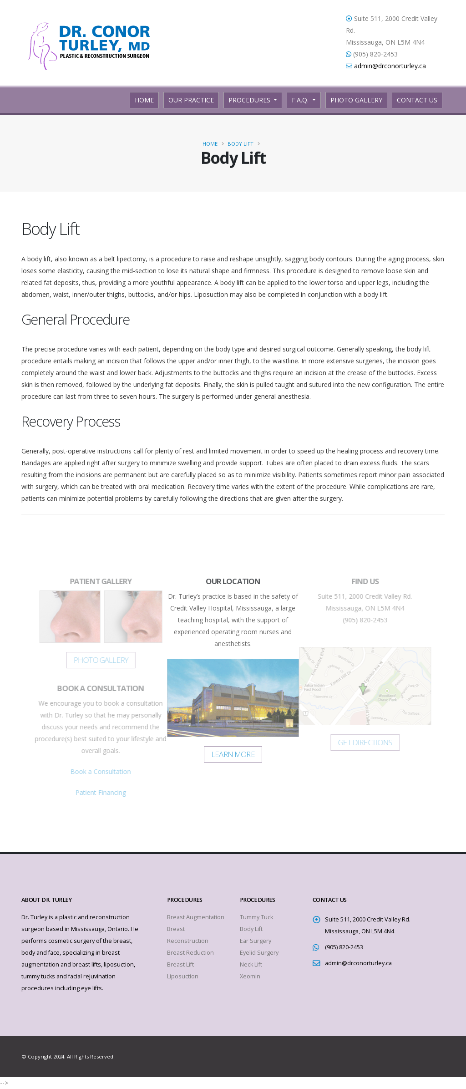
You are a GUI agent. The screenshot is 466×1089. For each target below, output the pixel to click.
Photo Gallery (356, 100)
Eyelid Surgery (259, 953)
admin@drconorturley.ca (390, 65)
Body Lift (240, 143)
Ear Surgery (255, 941)
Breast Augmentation (195, 917)
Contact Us (417, 100)
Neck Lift (251, 964)
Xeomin (250, 976)
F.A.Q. (301, 100)
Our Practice (191, 100)
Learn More (233, 754)
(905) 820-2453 (344, 947)
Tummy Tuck (256, 917)
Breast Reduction (190, 953)
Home (147, 99)
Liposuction (182, 976)
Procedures (250, 100)
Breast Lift (180, 964)
